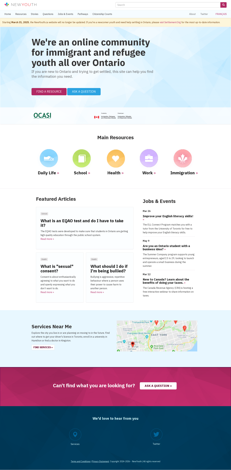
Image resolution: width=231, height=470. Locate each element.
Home (7, 14)
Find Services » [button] (43, 347)
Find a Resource (49, 91)
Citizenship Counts (102, 14)
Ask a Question (84, 91)
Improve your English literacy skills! (168, 216)
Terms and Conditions (80, 461)
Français (221, 14)
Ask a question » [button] (158, 386)
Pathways (83, 14)
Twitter (204, 14)
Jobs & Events (65, 14)
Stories (34, 14)
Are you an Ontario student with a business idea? (166, 247)
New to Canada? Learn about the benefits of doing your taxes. (166, 281)
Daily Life (47, 172)
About (192, 14)
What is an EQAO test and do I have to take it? (82, 223)
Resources (21, 14)
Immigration (182, 172)
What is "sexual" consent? (57, 269)
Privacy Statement (100, 461)
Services (75, 444)
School (80, 172)
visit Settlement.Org (170, 22)
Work (147, 172)
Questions (48, 14)
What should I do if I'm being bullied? (109, 269)
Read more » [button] (47, 238)
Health (114, 172)
